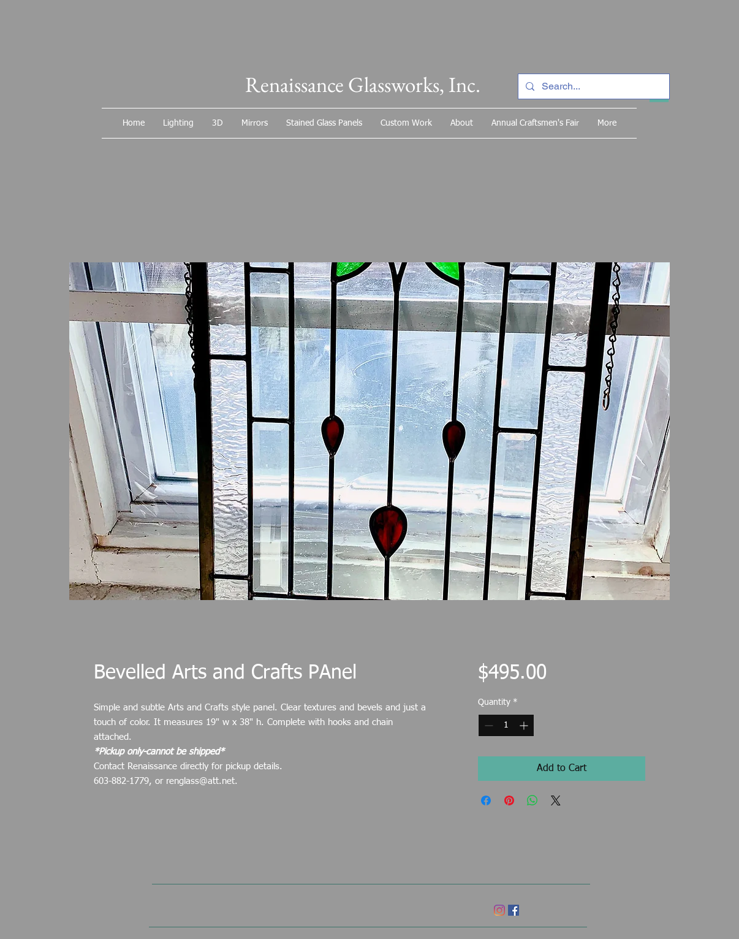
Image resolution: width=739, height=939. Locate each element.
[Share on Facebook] (486, 800)
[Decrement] (487, 725)
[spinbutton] (506, 725)
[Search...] (592, 86)
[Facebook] (513, 910)
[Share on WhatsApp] (532, 800)
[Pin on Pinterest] (509, 800)
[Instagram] (499, 910)
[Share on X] (555, 800)
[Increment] (524, 725)
